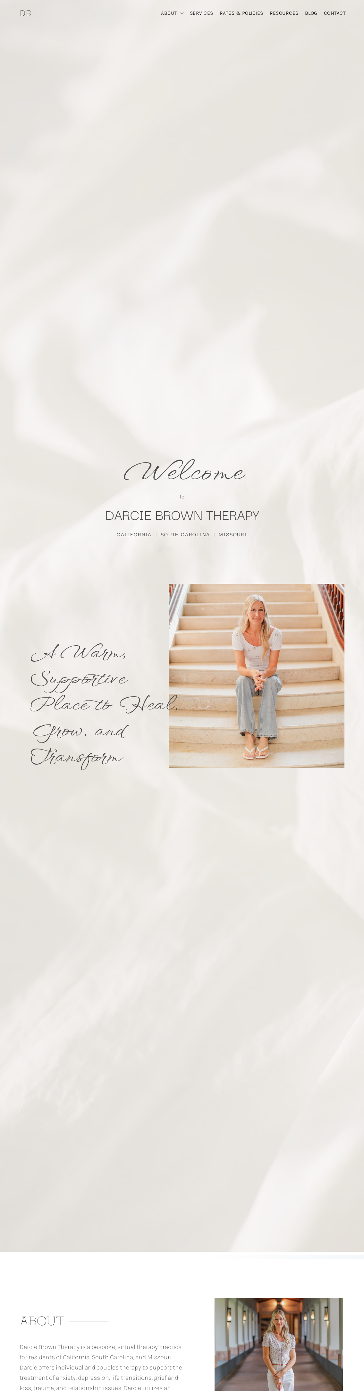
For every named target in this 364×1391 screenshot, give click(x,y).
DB (25, 13)
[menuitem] (172, 13)
